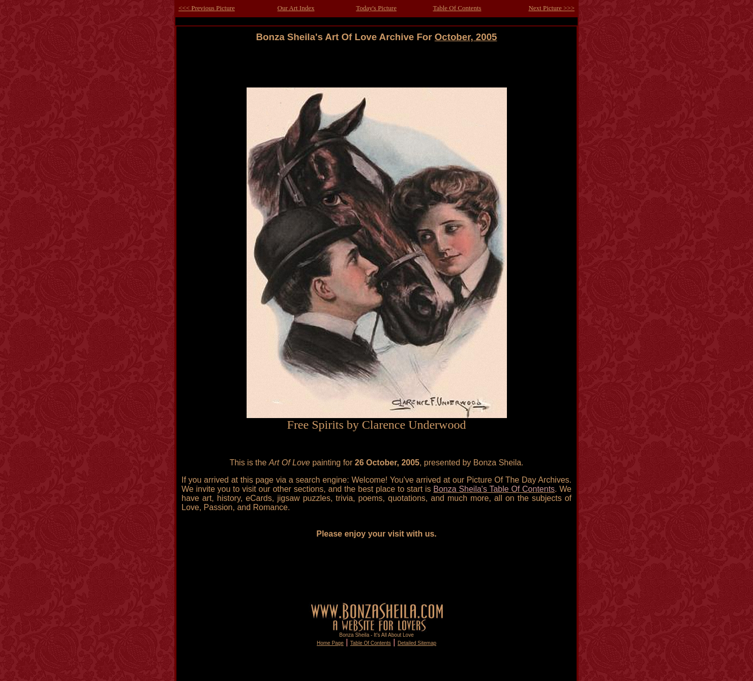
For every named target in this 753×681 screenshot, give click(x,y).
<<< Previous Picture (206, 8)
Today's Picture (376, 8)
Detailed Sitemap (417, 643)
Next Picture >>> (551, 8)
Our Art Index (296, 8)
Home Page (330, 643)
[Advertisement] (377, 65)
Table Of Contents (457, 8)
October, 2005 (466, 37)
